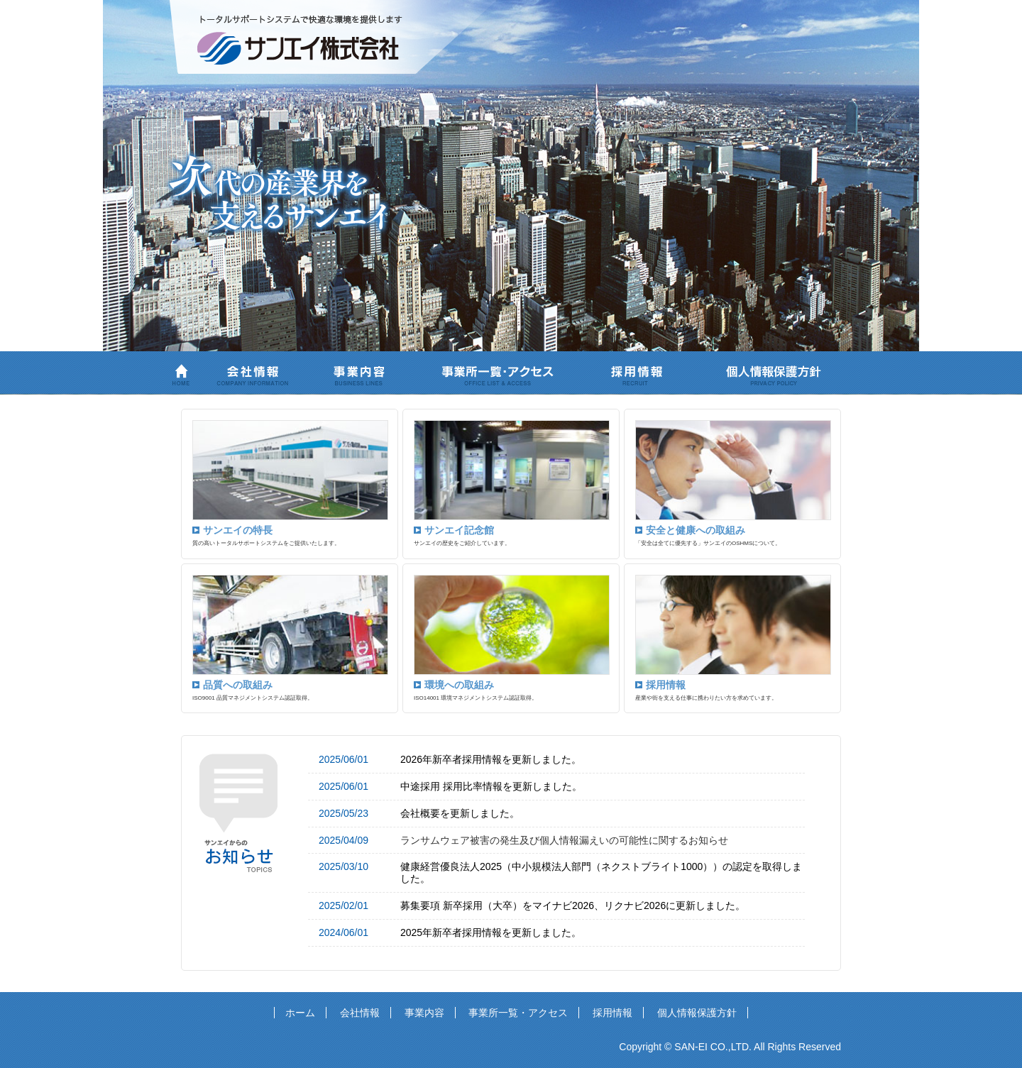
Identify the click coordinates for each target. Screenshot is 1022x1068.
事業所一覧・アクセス (518, 1012)
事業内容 (424, 1012)
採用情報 (612, 1012)
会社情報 (360, 1012)
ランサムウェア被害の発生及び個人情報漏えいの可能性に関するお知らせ (564, 840)
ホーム (300, 1012)
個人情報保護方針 (697, 1012)
